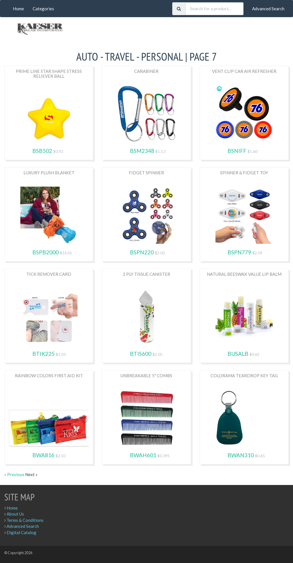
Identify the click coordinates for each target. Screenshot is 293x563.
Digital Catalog (21, 532)
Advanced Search (268, 8)
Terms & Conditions (25, 520)
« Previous (14, 474)
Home (18, 8)
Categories (43, 8)
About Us (15, 513)
